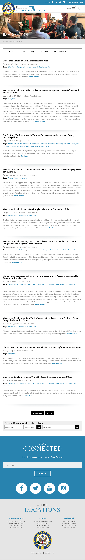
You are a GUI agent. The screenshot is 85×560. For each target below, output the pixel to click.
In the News (44, 52)
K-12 (47, 147)
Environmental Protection (29, 144)
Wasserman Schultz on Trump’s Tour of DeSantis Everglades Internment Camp (37, 377)
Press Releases (60, 52)
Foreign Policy (37, 67)
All (24, 52)
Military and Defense (23, 67)
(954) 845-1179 (45, 526)
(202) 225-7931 (18, 526)
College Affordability (17, 147)
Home (5, 41)
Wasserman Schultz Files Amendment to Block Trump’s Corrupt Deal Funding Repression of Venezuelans (42, 171)
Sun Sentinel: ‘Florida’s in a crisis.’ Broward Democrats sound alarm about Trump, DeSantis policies (38, 137)
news (10, 41)
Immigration (46, 67)
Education (11, 67)
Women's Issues (14, 144)
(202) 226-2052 (17, 528)
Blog (32, 52)
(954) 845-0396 (44, 528)
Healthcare (51, 144)
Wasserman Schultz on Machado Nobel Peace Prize (25, 61)
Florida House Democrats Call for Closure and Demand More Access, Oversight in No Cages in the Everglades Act (40, 277)
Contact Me (49, 553)
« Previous (37, 414)
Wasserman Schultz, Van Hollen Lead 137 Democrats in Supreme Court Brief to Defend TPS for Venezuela (41, 92)
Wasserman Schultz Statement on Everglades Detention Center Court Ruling (37, 210)
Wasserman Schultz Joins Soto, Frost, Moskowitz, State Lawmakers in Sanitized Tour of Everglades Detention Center (41, 319)
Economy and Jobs (63, 144)
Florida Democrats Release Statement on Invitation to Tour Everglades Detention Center (42, 348)
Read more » (34, 77)
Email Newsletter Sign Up (75, 2)
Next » (49, 414)
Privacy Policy (36, 553)
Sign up (42, 474)
